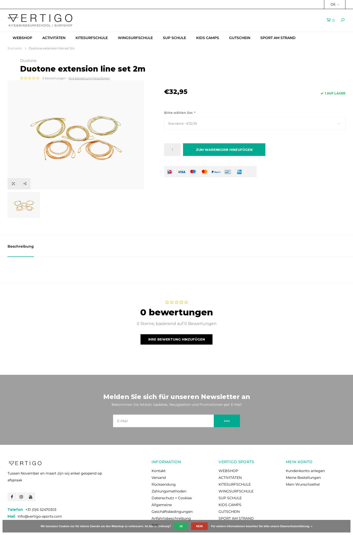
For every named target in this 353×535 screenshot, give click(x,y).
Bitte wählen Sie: (179, 113)
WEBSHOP (22, 38)
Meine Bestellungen (303, 455)
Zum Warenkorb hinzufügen (224, 150)
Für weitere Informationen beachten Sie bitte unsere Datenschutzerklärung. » (261, 526)
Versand (159, 455)
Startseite (15, 48)
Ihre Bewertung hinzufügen (176, 317)
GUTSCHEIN (239, 38)
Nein (199, 526)
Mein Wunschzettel (303, 462)
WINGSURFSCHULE (135, 38)
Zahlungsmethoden (169, 469)
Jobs (156, 503)
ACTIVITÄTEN (53, 38)
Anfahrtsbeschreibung (171, 496)
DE (335, 4)
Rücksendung (164, 462)
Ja (181, 526)
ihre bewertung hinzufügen (233, 78)
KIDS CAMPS (207, 38)
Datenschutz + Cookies (172, 476)
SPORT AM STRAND (278, 38)
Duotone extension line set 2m (52, 48)
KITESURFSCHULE (92, 38)
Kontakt (159, 448)
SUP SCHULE (174, 38)
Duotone (172, 60)
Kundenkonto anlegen (305, 448)
